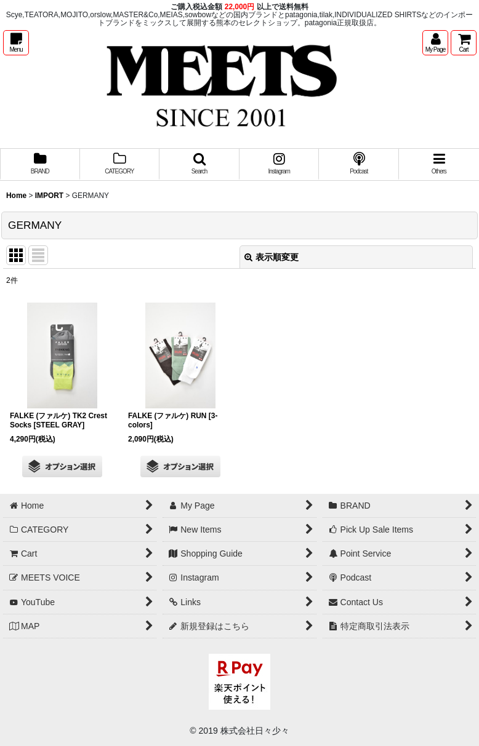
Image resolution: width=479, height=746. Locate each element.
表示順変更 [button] (271, 257)
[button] (16, 42)
